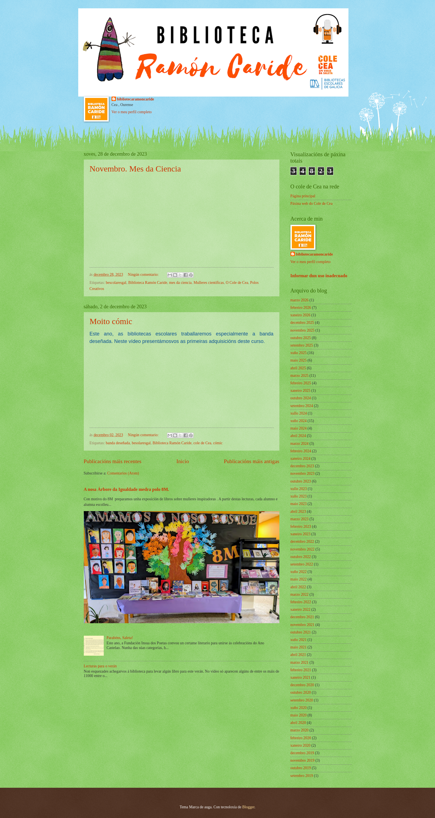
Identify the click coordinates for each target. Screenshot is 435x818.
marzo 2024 (299, 443)
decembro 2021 (302, 617)
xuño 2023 (298, 496)
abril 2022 (298, 587)
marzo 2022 (299, 594)
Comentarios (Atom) (123, 473)
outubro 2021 (300, 632)
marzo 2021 (299, 662)
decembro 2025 (302, 322)
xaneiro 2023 (300, 534)
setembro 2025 (301, 345)
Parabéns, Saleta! (120, 638)
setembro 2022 (301, 564)
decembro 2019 (302, 753)
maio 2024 (298, 428)
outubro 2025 (300, 338)
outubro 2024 (300, 398)
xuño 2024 (298, 421)
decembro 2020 (302, 685)
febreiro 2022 (300, 602)
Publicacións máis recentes (112, 461)
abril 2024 (298, 436)
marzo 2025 (299, 375)
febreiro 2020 (300, 738)
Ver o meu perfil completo (132, 112)
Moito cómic (111, 321)
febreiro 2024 (300, 451)
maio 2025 (298, 360)
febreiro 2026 (300, 308)
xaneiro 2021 (300, 677)
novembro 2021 (302, 625)
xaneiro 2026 (300, 315)
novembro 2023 (302, 473)
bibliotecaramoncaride (135, 99)
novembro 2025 (302, 330)
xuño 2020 (298, 708)
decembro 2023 (302, 466)
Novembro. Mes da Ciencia (135, 168)
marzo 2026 (299, 300)
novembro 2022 (302, 549)
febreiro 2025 (300, 383)
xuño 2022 (298, 572)
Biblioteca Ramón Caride (147, 283)
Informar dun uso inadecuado (318, 275)
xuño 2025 (298, 353)
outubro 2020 (300, 692)
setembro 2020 (301, 700)
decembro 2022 (302, 541)
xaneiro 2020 (300, 745)
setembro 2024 (301, 406)
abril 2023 (298, 511)
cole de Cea (202, 443)
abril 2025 (298, 368)
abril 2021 (298, 655)
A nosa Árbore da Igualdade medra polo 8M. (126, 489)
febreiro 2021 (300, 670)
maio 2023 (298, 504)
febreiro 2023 (300, 526)
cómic (218, 443)
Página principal (302, 196)
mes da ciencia (180, 283)
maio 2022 (298, 579)
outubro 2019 (300, 768)
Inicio (182, 461)
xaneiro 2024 (300, 458)
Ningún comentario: (144, 274)
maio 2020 (298, 715)
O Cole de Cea (237, 283)
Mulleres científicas (209, 283)
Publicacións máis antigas (251, 461)
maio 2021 (298, 647)
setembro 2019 (301, 776)
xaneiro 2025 (300, 390)
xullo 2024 (298, 413)
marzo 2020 (299, 730)
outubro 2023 (300, 481)
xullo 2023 (298, 489)
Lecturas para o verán (100, 666)
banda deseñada (118, 443)
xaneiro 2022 (300, 609)
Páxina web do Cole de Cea (311, 203)
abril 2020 (298, 723)
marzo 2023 (299, 519)
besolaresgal (141, 443)
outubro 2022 (300, 557)
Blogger (248, 807)
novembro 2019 (302, 760)
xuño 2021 (298, 640)
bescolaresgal (116, 283)
